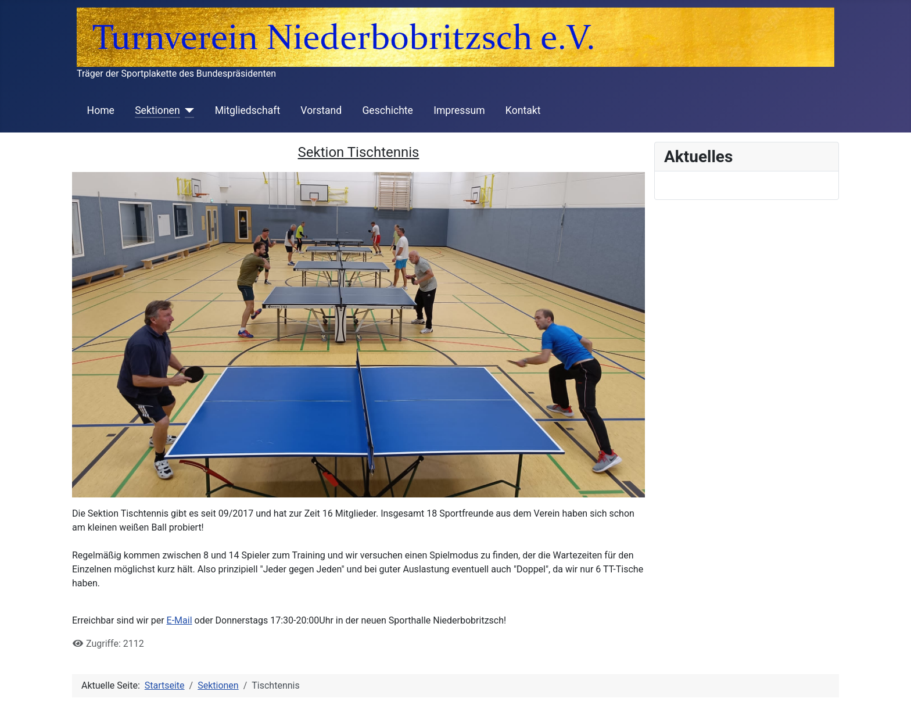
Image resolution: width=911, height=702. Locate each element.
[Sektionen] (187, 110)
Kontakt (523, 110)
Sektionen (157, 110)
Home (100, 110)
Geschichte (387, 110)
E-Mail (179, 620)
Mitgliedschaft (248, 110)
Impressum (459, 110)
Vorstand (321, 110)
